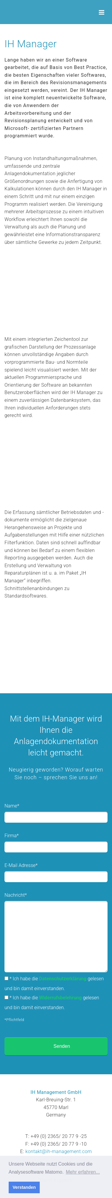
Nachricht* (15, 895)
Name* (11, 806)
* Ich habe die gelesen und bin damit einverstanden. (54, 983)
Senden (61, 1046)
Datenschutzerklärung (63, 978)
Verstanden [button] (24, 1187)
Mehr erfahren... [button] (83, 1172)
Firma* (11, 835)
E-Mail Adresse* (21, 865)
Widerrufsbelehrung (60, 998)
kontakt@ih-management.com (58, 1151)
